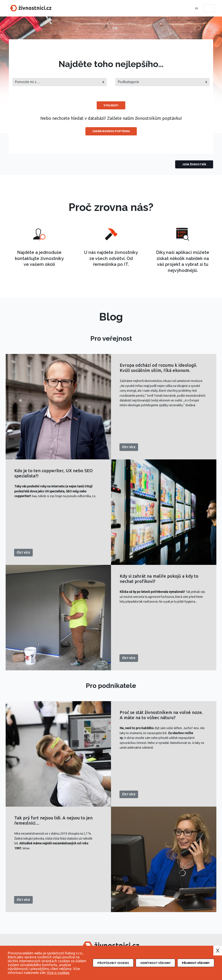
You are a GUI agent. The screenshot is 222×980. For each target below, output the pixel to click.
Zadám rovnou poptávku (111, 131)
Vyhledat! (111, 105)
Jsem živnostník (194, 164)
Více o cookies (58, 973)
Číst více (129, 447)
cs (196, 8)
